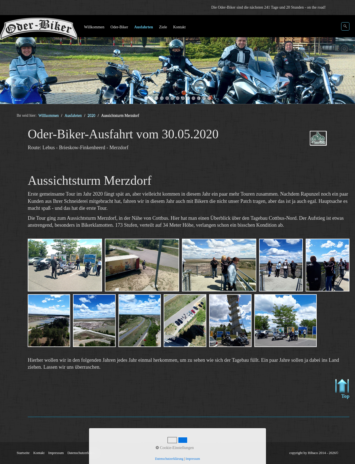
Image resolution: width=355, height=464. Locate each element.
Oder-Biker (119, 27)
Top (342, 389)
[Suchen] (345, 26)
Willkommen (94, 27)
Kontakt (179, 27)
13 (209, 98)
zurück (10, 60)
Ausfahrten (143, 27)
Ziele (163, 27)
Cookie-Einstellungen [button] (175, 448)
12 (204, 98)
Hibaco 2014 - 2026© (323, 453)
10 (193, 98)
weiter (345, 60)
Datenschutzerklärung (82, 453)
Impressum (56, 453)
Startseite (23, 453)
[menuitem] (94, 27)
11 (199, 98)
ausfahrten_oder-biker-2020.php (326, 143)
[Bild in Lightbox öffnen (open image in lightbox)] (65, 265)
